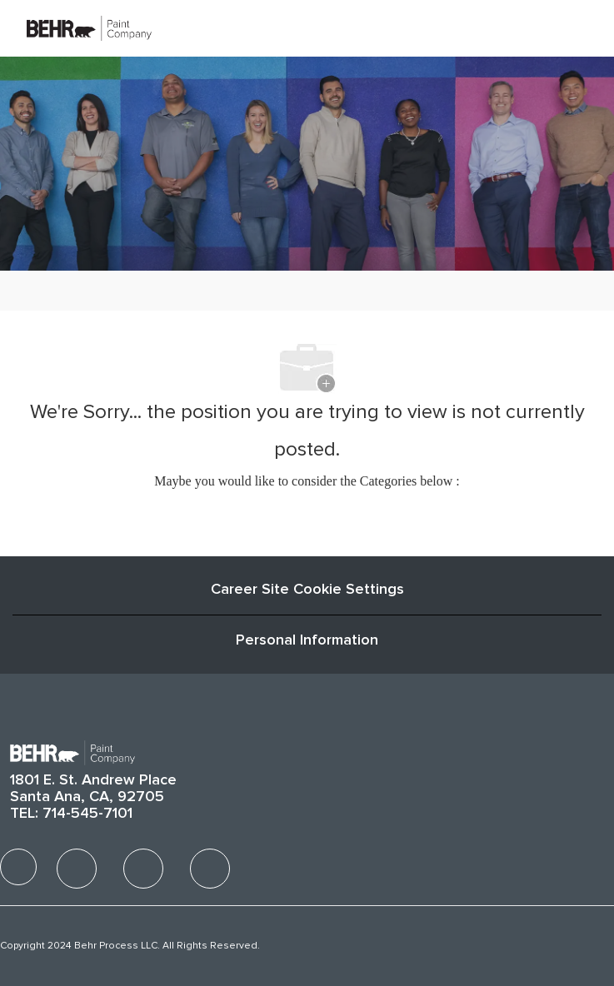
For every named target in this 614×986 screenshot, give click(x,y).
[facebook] (18, 867)
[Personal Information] (307, 640)
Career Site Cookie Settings (307, 589)
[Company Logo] (89, 27)
